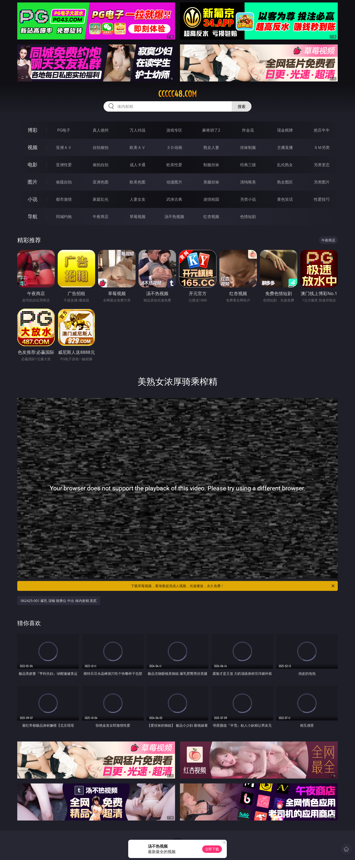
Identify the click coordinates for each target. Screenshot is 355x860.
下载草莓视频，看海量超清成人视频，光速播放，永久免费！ (233, 586)
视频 (32, 147)
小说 (32, 199)
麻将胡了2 (211, 130)
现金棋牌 (285, 130)
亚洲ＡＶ (64, 147)
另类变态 (322, 164)
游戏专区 (174, 130)
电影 (32, 164)
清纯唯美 (248, 182)
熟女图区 (285, 182)
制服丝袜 (211, 164)
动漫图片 (174, 182)
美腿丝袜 (211, 182)
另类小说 (248, 199)
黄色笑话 (285, 199)
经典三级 (248, 164)
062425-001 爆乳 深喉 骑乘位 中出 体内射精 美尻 (59, 600)
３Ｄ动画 (174, 147)
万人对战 (137, 130)
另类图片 (322, 182)
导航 (32, 216)
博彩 (32, 130)
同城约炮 (64, 216)
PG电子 (63, 130)
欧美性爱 (174, 164)
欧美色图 (137, 182)
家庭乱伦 (100, 199)
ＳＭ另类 (322, 147)
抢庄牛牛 (322, 130)
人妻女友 (137, 199)
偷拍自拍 (100, 164)
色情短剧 (248, 216)
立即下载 (212, 849)
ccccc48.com (177, 94)
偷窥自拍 (64, 182)
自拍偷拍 (100, 147)
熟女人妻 (211, 147)
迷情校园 (211, 199)
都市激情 (64, 199)
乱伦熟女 (285, 164)
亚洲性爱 (64, 164)
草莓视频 (137, 216)
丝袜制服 (248, 147)
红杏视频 (211, 216)
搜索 (242, 106)
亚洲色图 (100, 182)
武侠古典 (174, 199)
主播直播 (285, 147)
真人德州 (100, 130)
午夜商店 (100, 216)
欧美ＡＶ (137, 147)
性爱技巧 (322, 199)
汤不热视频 (174, 216)
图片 (32, 182)
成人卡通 (137, 164)
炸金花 (248, 130)
